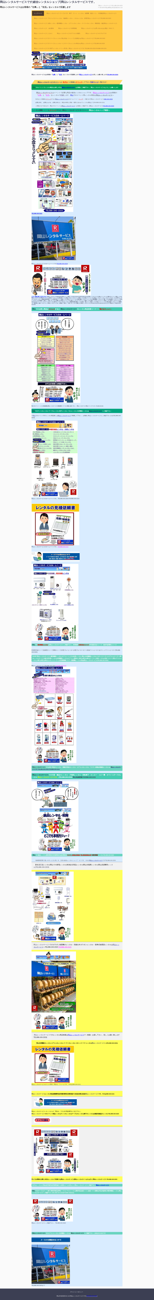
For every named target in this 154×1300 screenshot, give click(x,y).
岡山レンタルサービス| (96, 106)
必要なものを (47, 102)
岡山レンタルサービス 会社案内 (44, 28)
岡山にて (91, 102)
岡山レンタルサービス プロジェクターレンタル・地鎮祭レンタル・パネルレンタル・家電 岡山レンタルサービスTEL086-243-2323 (72, 18)
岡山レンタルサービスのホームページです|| (77, 209)
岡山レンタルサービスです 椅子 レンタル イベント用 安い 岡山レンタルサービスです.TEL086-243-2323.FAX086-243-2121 (70, 48)
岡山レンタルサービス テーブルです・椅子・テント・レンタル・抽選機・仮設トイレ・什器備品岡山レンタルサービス (81, 13)
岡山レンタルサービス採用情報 (67, 28)
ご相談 (104, 415)
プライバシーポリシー (76, 1292)
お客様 (113, 92)
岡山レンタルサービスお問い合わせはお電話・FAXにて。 (98, 28)
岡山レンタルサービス (44, 92)
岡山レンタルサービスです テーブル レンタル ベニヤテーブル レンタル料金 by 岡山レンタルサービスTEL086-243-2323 (69, 43)
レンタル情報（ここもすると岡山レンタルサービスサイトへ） (60, 110)
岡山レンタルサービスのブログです (96, 33)
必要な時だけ (56, 102)
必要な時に (38, 102)
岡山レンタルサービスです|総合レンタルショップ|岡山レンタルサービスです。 (48, 1)
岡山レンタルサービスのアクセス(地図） (69, 33)
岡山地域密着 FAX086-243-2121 (84, 777)
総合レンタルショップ (80, 92)
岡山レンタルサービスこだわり (43, 33)
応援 (62, 95)
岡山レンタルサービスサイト (48, 82)
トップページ (38, 13)
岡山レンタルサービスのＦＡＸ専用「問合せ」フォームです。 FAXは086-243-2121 (56, 1065)
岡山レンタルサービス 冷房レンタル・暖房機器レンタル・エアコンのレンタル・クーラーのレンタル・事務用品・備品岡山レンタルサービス (75, 23)
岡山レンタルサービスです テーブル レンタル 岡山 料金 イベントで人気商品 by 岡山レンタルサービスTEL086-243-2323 (69, 38)
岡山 (34, 87)
